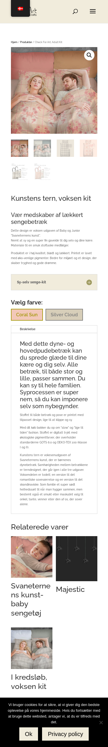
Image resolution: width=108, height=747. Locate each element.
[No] (101, 722)
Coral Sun (27, 314)
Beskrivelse (27, 329)
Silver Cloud (64, 314)
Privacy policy (65, 734)
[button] (89, 55)
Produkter (26, 42)
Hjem (14, 42)
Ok (29, 734)
